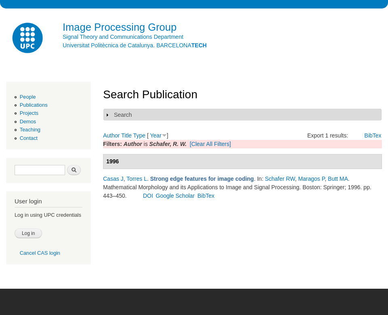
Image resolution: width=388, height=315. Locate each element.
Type (139, 135)
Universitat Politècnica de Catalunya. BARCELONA (135, 45)
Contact (29, 138)
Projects (29, 113)
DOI (148, 195)
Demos (28, 121)
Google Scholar (175, 195)
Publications (34, 105)
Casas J (113, 178)
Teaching (30, 130)
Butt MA (338, 178)
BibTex (373, 135)
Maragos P (311, 178)
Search (123, 115)
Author (111, 135)
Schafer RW (280, 178)
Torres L (137, 178)
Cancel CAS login (40, 253)
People (28, 97)
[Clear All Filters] (210, 144)
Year (155, 135)
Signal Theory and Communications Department (123, 37)
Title (126, 135)
